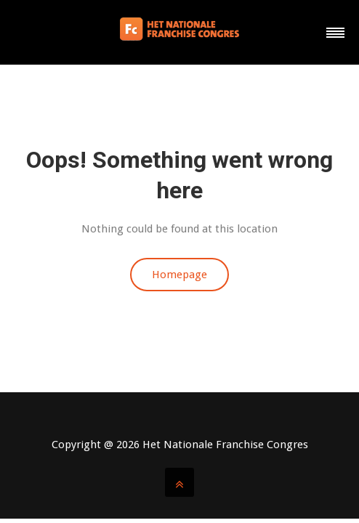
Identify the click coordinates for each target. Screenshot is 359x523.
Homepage (179, 274)
